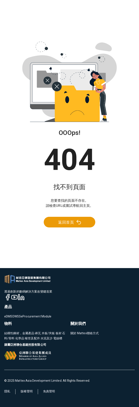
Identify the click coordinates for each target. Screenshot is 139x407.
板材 (58, 333)
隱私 (7, 391)
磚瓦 (37, 333)
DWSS (17, 316)
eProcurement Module (36, 316)
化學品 (19, 338)
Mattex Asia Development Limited (38, 380)
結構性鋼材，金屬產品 (19, 333)
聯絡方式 (93, 333)
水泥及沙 (46, 338)
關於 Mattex (78, 333)
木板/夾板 (48, 333)
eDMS (8, 316)
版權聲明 (27, 391)
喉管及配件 (32, 338)
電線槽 (57, 338)
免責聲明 (49, 391)
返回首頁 (69, 222)
